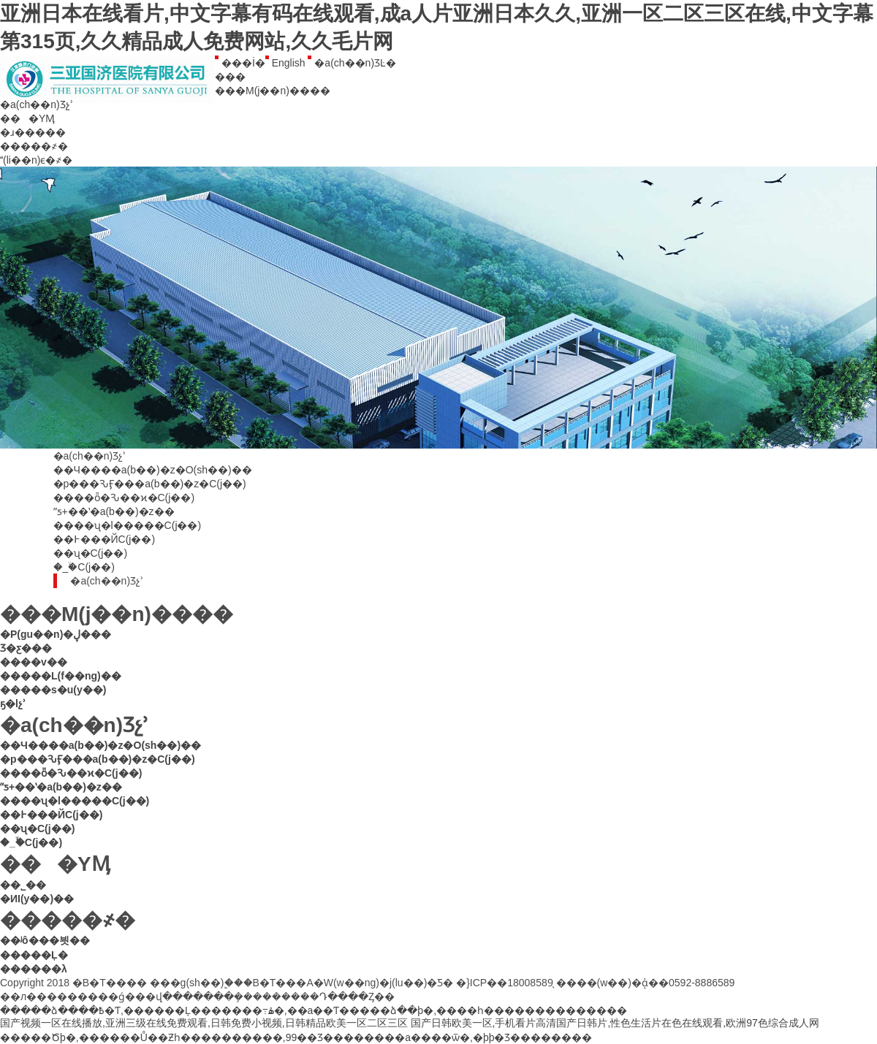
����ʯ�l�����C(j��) (127, 525)
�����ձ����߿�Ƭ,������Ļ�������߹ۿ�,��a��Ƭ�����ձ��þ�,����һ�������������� (313, 1010)
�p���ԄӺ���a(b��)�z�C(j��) (149, 483)
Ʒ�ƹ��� (26, 648)
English (285, 63)
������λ (33, 969)
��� (230, 77)
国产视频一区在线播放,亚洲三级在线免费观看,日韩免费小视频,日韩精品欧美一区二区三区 (204, 1023)
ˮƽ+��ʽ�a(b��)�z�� (114, 511)
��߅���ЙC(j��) (104, 539)
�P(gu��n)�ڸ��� (55, 634)
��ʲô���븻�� (45, 940)
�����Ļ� (34, 955)
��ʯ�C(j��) (90, 553)
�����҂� (34, 146)
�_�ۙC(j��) (84, 567)
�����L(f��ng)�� (60, 676)
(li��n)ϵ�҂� (36, 160)
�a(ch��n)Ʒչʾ (36, 104)
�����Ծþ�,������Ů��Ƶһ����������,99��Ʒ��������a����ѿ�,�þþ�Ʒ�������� (296, 1037)
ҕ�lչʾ (13, 703)
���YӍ (27, 118)
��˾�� (27, 885)
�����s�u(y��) (53, 690)
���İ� (240, 63)
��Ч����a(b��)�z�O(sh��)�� (152, 470)
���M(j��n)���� (272, 90)
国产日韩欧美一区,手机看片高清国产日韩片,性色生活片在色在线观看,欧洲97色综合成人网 (615, 1023)
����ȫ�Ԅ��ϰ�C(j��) (124, 497)
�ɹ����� (33, 132)
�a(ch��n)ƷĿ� (351, 63)
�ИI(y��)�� (41, 898)
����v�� (33, 662)
